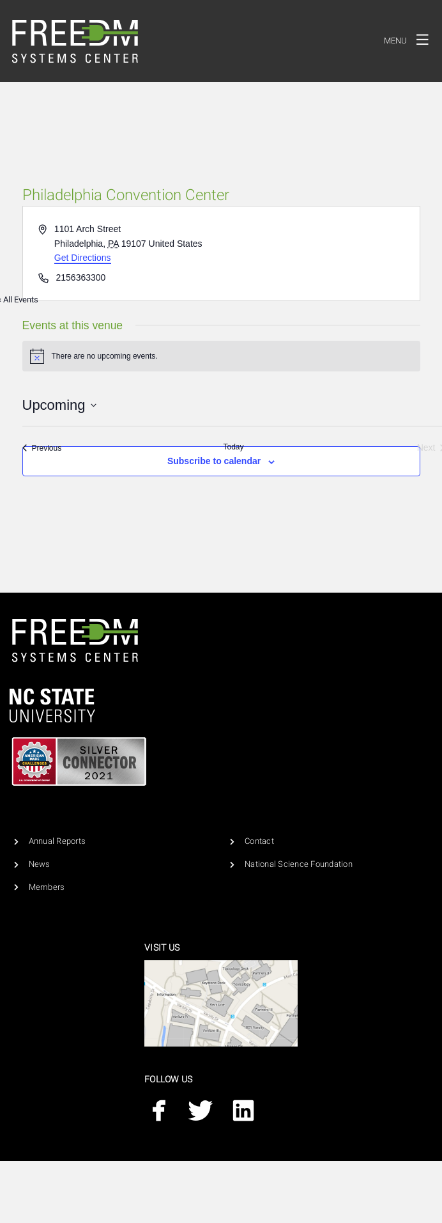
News (39, 864)
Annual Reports (57, 841)
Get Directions (82, 258)
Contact (259, 841)
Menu (410, 39)
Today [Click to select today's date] (233, 446)
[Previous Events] (42, 448)
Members (47, 887)
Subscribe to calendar (214, 461)
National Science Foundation (299, 864)
